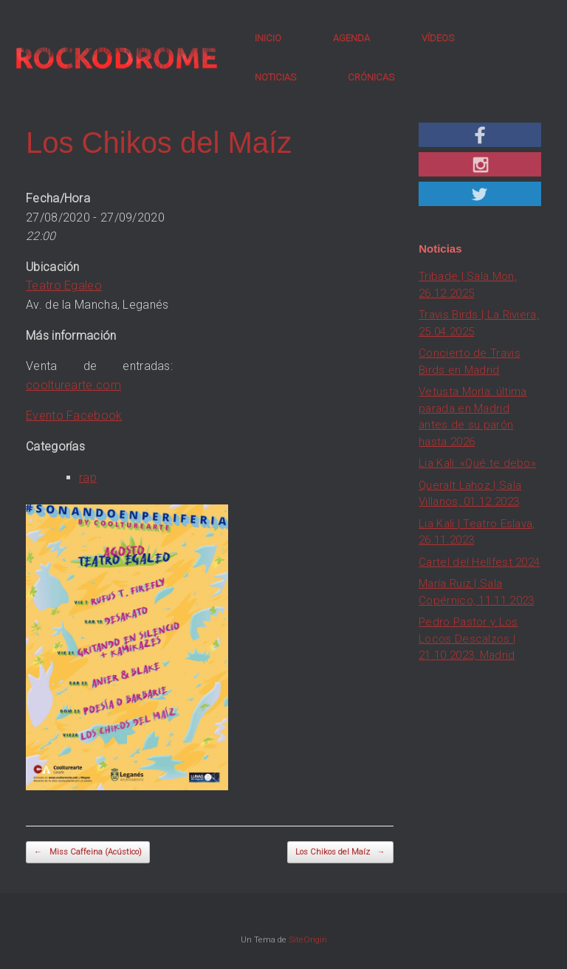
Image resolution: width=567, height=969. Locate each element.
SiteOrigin (308, 939)
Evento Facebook (74, 415)
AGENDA (351, 38)
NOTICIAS (275, 77)
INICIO (268, 38)
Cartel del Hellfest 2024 (479, 562)
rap (88, 477)
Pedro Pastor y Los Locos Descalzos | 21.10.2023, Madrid (468, 638)
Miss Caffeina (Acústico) (88, 852)
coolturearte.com (73, 385)
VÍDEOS (438, 38)
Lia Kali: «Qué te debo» (477, 463)
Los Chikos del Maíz (340, 852)
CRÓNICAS (371, 77)
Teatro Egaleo (64, 285)
